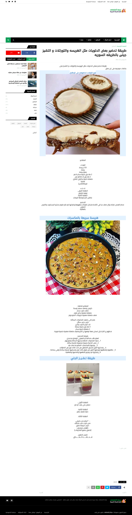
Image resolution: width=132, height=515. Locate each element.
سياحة (21, 107)
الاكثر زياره (31, 59)
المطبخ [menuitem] (98, 40)
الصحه (21, 99)
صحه (21, 110)
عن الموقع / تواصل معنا (113, 2)
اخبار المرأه (21, 96)
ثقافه (21, 104)
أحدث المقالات (21, 59)
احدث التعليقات (11, 59)
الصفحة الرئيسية (121, 46)
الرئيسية (124, 2)
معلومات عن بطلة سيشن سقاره (17, 72)
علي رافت (97, 512)
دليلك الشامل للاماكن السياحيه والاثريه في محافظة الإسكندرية (18, 82)
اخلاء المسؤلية (101, 2)
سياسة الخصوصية (91, 2)
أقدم (41, 493)
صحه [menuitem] (81, 40)
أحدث (123, 493)
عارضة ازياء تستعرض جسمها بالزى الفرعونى (17, 65)
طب (21, 113)
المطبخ (114, 46)
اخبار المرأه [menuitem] (108, 40)
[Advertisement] (43, 20)
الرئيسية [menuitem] (117, 40)
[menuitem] (123, 40)
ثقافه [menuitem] (89, 40)
